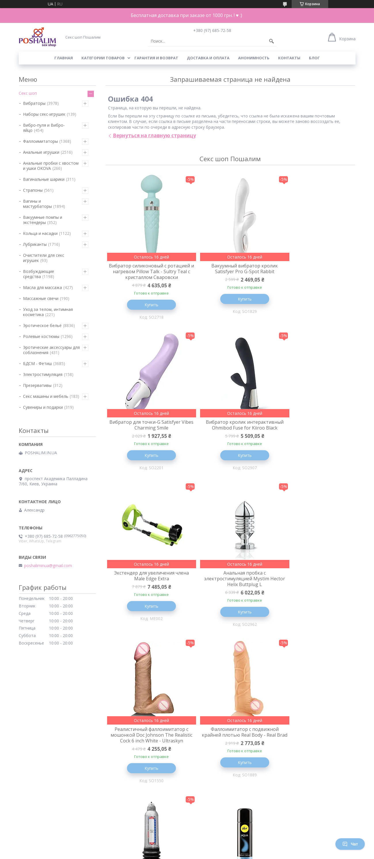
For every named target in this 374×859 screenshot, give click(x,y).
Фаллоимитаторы (40, 141)
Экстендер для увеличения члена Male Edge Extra (230, 432)
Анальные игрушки (41, 152)
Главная (63, 57)
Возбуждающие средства (38, 274)
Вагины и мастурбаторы (37, 203)
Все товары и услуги (228, 825)
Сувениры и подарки (43, 407)
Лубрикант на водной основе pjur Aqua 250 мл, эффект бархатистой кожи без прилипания (146, 758)
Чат (350, 844)
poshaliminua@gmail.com (48, 565)
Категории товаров (103, 57)
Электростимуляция (42, 374)
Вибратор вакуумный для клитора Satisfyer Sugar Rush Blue (314, 752)
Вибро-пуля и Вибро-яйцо (44, 127)
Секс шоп (28, 93)
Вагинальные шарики (43, 179)
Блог (314, 57)
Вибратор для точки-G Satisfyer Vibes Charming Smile (313, 268)
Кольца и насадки (40, 233)
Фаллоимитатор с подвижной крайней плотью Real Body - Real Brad (230, 592)
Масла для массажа (42, 287)
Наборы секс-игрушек (44, 114)
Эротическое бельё (42, 325)
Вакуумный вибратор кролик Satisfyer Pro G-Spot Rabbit (230, 268)
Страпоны (33, 190)
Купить (146, 310)
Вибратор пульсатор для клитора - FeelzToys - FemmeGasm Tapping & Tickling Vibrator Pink (230, 755)
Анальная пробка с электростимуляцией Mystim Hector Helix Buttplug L (313, 434)
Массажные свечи (40, 298)
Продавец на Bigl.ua (187, 848)
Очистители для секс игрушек (43, 257)
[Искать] (271, 41)
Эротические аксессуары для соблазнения (51, 350)
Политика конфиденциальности (226, 853)
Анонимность (253, 57)
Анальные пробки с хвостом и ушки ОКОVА (51, 165)
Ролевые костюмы (41, 336)
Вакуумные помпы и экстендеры (42, 219)
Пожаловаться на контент (173, 853)
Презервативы (37, 385)
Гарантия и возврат (156, 57)
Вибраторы (34, 103)
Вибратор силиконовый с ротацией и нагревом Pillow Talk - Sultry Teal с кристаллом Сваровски (146, 274)
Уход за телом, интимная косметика (48, 312)
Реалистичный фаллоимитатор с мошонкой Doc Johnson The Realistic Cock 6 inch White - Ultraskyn (146, 595)
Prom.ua (213, 843)
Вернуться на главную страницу (154, 135)
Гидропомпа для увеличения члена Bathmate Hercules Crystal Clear (314, 592)
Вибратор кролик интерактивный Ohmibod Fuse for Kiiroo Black (146, 434)
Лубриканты (35, 244)
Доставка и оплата (208, 57)
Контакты (289, 57)
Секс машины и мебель (45, 396)
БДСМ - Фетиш (37, 363)
